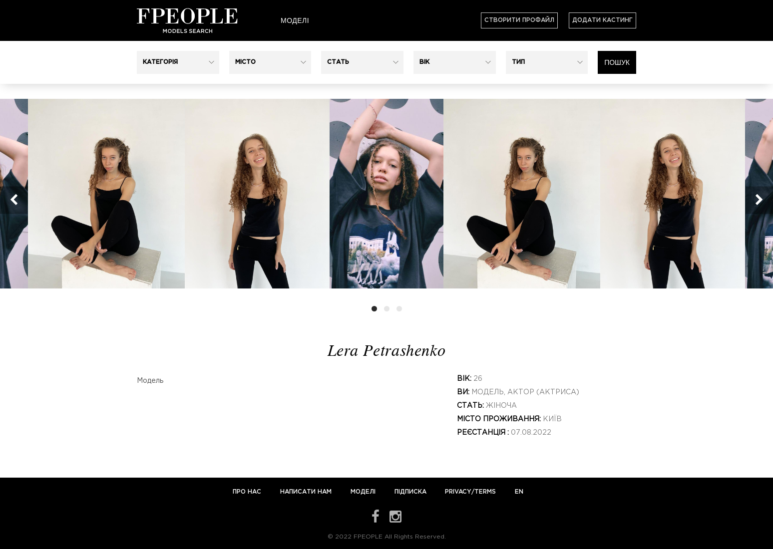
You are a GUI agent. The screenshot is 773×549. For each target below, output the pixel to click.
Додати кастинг (602, 20)
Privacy (458, 492)
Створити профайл (519, 20)
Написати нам (307, 492)
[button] (178, 62)
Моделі (295, 20)
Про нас (248, 492)
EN (519, 492)
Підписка (410, 492)
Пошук (617, 62)
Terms (485, 492)
